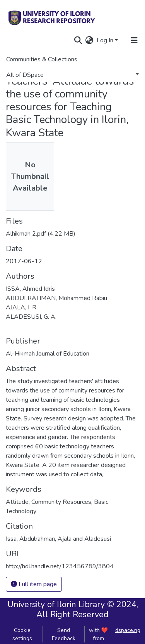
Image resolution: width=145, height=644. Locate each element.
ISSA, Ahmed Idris (30, 289)
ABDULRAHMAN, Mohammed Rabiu (56, 298)
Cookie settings (22, 634)
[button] (89, 40)
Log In (105, 40)
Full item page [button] (34, 584)
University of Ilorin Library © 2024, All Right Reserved (72, 609)
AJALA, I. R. (22, 307)
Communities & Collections (41, 59)
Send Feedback (63, 634)
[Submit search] (78, 40)
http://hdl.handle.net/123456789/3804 (60, 566)
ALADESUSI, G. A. (31, 316)
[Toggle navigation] (134, 40)
